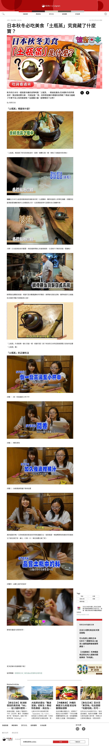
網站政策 (15, 733)
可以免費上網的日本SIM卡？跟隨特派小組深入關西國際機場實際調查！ (88, 642)
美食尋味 (38, 14)
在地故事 (77, 14)
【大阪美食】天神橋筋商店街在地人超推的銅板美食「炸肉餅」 (88, 654)
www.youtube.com (83, 614)
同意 (60, 742)
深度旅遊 (25, 14)
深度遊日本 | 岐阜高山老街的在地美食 (28, 673)
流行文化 (51, 14)
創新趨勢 (64, 14)
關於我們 (5, 733)
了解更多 (77, 742)
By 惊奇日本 (11, 102)
